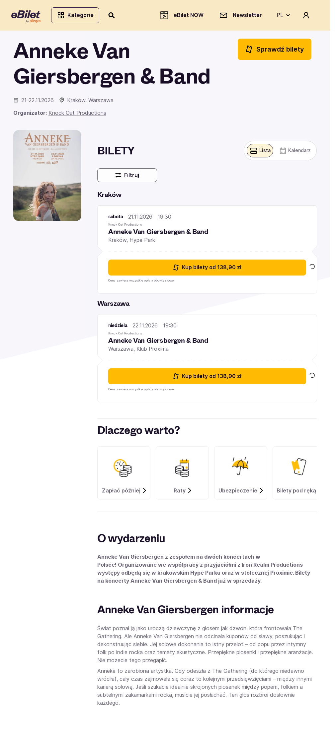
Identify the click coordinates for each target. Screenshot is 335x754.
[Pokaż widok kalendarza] (294, 153)
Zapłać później (124, 492)
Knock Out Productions (77, 114)
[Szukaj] (114, 16)
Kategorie (77, 16)
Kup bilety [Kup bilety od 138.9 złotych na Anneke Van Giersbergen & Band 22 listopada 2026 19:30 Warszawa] (207, 378)
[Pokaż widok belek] (258, 153)
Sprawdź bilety (274, 51)
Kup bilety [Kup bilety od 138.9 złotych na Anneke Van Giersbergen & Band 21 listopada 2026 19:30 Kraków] (207, 269)
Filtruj (127, 177)
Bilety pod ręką (300, 492)
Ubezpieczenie (241, 492)
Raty (183, 492)
